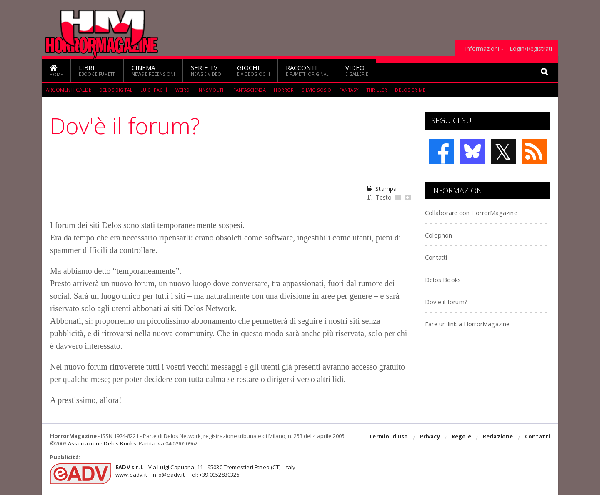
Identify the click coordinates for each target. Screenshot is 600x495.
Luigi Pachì (156, 89)
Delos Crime (424, 89)
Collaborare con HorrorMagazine (486, 212)
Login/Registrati (531, 49)
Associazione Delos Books (101, 443)
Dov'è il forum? (452, 301)
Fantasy (361, 89)
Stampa (381, 188)
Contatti (440, 256)
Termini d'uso (391, 438)
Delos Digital (117, 89)
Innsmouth (217, 89)
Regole (462, 438)
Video (356, 70)
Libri (97, 70)
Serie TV (206, 70)
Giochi (253, 70)
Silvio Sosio (327, 89)
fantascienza (257, 89)
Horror (293, 89)
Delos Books (447, 279)
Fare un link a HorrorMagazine (482, 323)
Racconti (308, 70)
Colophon (443, 234)
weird (186, 89)
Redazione (499, 438)
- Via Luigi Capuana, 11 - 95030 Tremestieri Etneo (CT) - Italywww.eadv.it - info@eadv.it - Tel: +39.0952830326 (202, 470)
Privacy (432, 438)
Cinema (153, 70)
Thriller (390, 89)
